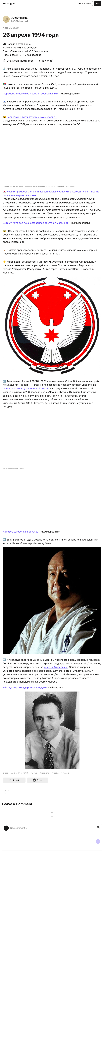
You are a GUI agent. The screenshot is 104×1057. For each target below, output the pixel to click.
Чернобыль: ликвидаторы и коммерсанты (32, 117)
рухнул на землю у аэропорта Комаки (25, 388)
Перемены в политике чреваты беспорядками (30, 93)
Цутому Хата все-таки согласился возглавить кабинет (35, 222)
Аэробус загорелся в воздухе (20, 531)
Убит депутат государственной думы (25, 687)
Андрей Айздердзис (56, 667)
